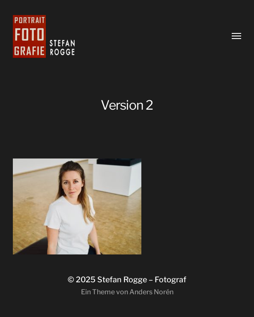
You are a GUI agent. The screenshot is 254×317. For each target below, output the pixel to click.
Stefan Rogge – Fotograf (141, 279)
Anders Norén (151, 292)
